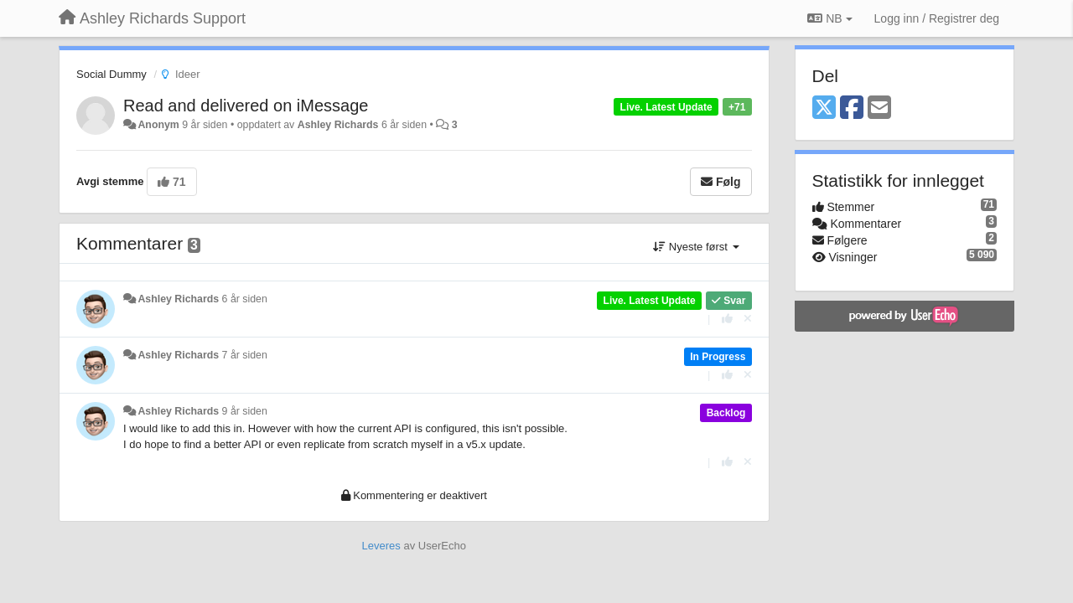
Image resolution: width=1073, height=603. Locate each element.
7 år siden (244, 355)
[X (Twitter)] (824, 108)
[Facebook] (851, 108)
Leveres (381, 545)
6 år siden (244, 299)
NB (829, 18)
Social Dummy (111, 74)
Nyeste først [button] (696, 246)
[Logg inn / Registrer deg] (937, 18)
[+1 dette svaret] (727, 318)
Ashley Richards (338, 125)
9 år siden (244, 411)
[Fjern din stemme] (748, 318)
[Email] (879, 108)
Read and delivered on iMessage (245, 105)
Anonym (158, 125)
